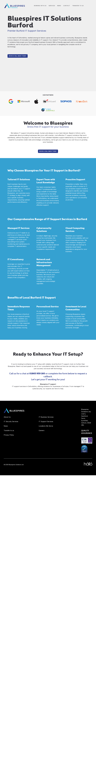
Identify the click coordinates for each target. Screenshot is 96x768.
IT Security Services (11, 421)
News (6, 426)
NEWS (59, 5)
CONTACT (66, 5)
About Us (7, 417)
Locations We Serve (46, 426)
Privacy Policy (9, 435)
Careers (41, 430)
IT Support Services (46, 421)
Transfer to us (78, 5)
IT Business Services (46, 417)
